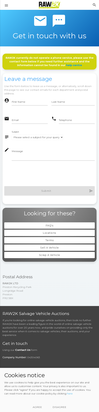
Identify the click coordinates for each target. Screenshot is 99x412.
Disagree (59, 407)
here (70, 393)
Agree (37, 407)
